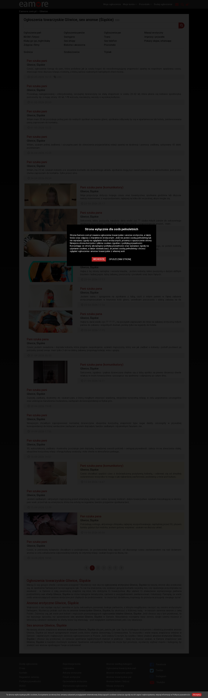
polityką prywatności (132, 243)
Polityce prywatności (181, 695)
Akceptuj (197, 695)
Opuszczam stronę (120, 259)
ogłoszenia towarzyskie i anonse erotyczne (121, 235)
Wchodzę (99, 259)
